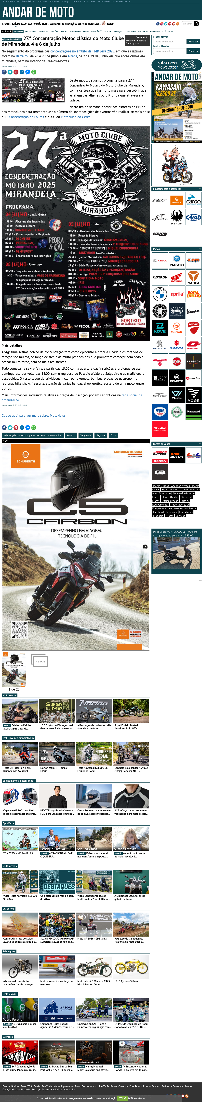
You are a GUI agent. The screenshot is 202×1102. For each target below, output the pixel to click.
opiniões (54, 31)
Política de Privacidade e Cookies (177, 1090)
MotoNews (9, 699)
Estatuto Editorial (151, 1090)
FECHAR (122, 1098)
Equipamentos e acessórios (18, 785)
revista (86, 31)
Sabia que (9, 955)
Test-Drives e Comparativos (18, 742)
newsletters (75, 31)
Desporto (8, 913)
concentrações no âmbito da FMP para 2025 (82, 51)
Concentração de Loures (26, 117)
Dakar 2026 (26, 23)
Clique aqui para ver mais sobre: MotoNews (34, 417)
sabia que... (118, 31)
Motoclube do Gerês (75, 117)
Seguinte (100, 437)
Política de (136, 1098)
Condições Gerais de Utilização (16, 1093)
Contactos (123, 1090)
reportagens (131, 31)
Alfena (72, 56)
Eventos (6, 23)
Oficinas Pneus (170, 506)
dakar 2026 (96, 31)
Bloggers (158, 521)
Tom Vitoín (47, 1090)
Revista (110, 23)
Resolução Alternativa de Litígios (47, 1093)
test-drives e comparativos (36, 31)
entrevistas (155, 31)
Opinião (37, 23)
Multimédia (9, 870)
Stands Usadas (170, 502)
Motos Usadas (161, 491)
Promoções (71, 23)
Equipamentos (57, 23)
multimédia (143, 31)
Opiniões (8, 827)
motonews (18, 31)
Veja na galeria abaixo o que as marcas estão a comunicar (33, 437)
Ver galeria (86, 437)
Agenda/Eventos (180, 491)
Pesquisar (193, 41)
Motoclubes (94, 23)
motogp (108, 31)
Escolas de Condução (165, 517)
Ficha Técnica (135, 1090)
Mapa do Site (69, 1093)
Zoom (113, 437)
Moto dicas (9, 998)
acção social (167, 31)
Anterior (71, 437)
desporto (64, 31)
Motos (45, 23)
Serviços (82, 23)
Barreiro (21, 56)
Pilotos (169, 521)
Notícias (16, 23)
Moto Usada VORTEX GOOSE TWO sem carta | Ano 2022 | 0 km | (176, 555)
